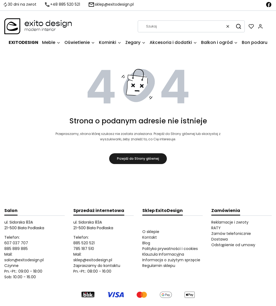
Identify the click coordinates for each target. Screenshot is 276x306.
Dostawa (219, 239)
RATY (216, 228)
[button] (238, 26)
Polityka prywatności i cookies (170, 248)
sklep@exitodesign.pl (92, 260)
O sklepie (150, 231)
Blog (146, 243)
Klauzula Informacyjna (163, 254)
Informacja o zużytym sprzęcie (171, 260)
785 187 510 (83, 248)
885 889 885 (16, 248)
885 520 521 (84, 243)
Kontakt (149, 237)
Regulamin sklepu (158, 265)
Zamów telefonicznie (231, 233)
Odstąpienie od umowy (233, 245)
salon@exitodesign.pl (24, 260)
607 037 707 (16, 243)
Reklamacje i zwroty (230, 222)
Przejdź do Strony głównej (138, 158)
